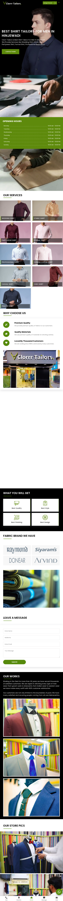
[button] (10, 51)
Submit (14, 662)
